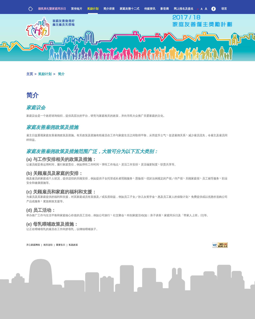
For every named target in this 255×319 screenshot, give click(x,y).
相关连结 (48, 245)
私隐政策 (73, 245)
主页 (29, 74)
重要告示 (60, 245)
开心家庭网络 (32, 245)
